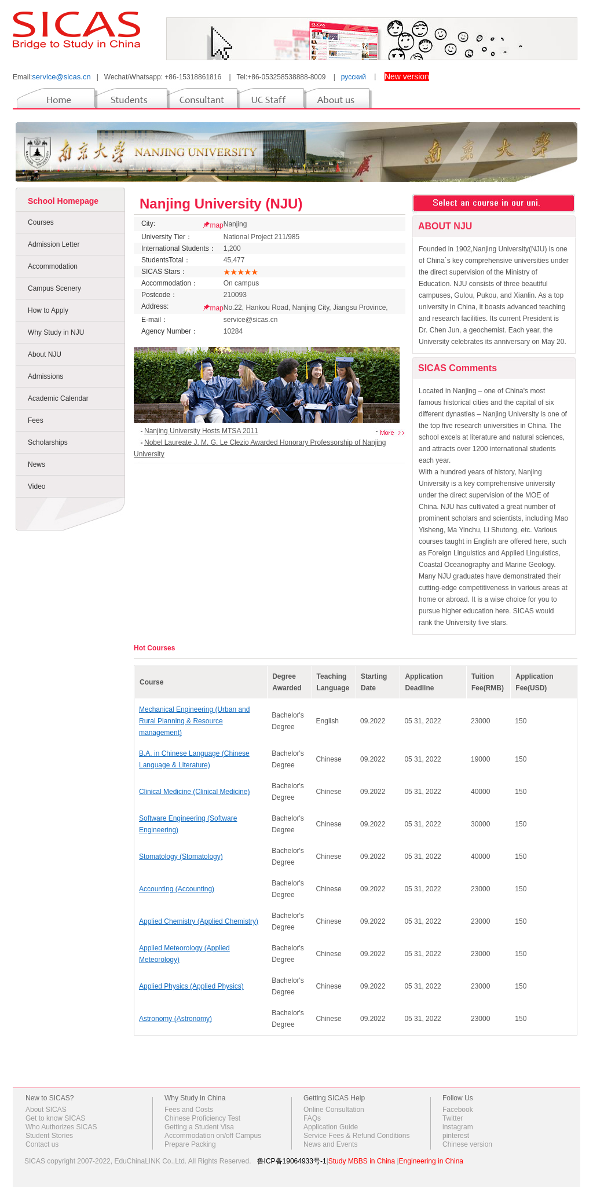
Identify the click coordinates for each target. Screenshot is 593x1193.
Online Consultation (333, 1110)
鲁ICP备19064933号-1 (292, 1161)
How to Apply (48, 310)
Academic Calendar (58, 398)
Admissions (45, 376)
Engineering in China (431, 1161)
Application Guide (330, 1127)
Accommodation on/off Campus (212, 1136)
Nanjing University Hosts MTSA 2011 (201, 431)
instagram (457, 1127)
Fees (35, 420)
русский (353, 77)
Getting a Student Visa (199, 1127)
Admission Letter (53, 244)
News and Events (330, 1144)
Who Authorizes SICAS (61, 1127)
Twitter (452, 1118)
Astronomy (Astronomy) (175, 1019)
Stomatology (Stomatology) (181, 856)
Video (36, 486)
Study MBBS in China (361, 1161)
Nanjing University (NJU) (221, 203)
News (36, 464)
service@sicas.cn (61, 76)
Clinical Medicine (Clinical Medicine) (194, 792)
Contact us (41, 1144)
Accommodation (53, 266)
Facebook (457, 1110)
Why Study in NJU (56, 332)
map (216, 225)
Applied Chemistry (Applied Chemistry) (198, 921)
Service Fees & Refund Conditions (356, 1136)
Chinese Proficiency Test (202, 1118)
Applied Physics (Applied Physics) (191, 986)
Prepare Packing (190, 1144)
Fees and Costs (188, 1110)
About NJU (44, 354)
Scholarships (48, 442)
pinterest (455, 1136)
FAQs (312, 1118)
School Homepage (63, 201)
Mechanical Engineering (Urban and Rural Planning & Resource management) (194, 721)
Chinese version (467, 1144)
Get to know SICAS (55, 1118)
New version (407, 76)
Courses (41, 222)
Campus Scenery (54, 288)
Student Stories (49, 1136)
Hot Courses (154, 648)
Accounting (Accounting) (176, 889)
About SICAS (46, 1110)
